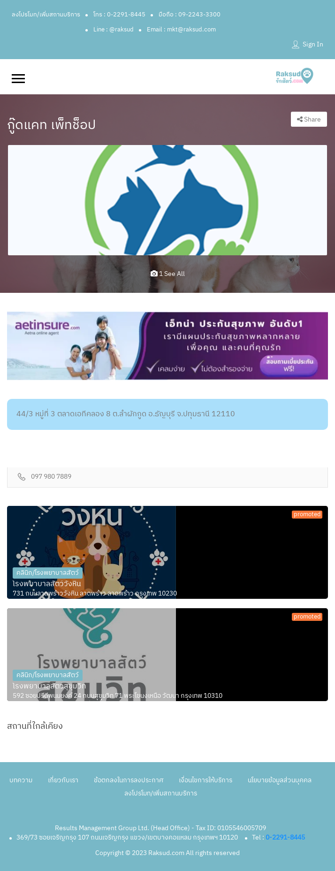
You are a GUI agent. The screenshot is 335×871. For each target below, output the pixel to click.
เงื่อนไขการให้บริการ (205, 780)
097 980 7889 (51, 477)
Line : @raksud (113, 29)
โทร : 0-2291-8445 (119, 14)
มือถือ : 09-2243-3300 (190, 14)
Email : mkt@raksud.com (181, 29)
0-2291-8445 (285, 837)
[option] (167, 200)
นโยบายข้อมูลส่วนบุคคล (280, 780)
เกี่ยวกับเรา (63, 780)
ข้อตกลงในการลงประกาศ (128, 780)
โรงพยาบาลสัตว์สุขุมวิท (49, 686)
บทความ (20, 780)
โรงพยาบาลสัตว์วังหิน (47, 584)
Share (309, 119)
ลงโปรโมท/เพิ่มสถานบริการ (46, 14)
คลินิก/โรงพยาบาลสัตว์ (47, 572)
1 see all (168, 273)
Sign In (313, 44)
